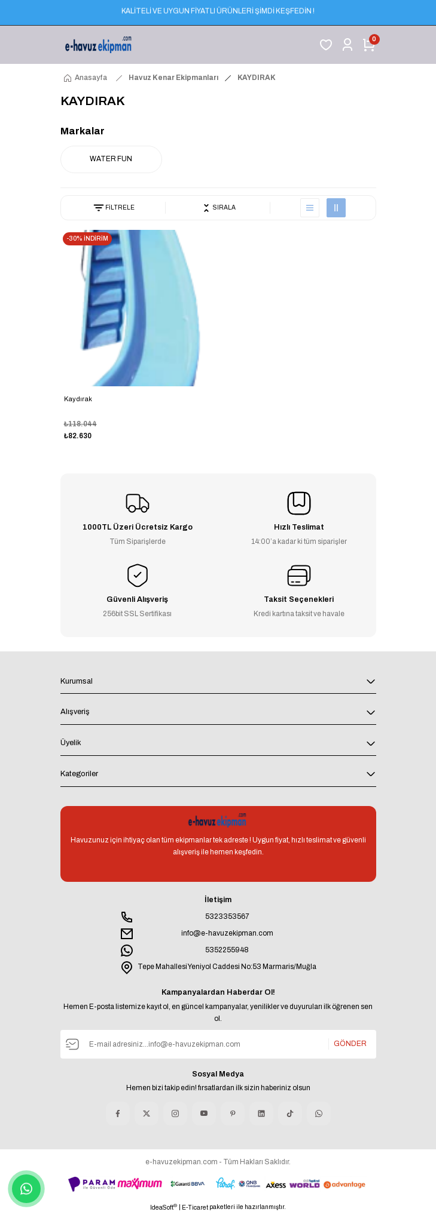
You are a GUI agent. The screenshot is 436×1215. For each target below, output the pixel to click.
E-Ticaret (195, 1207)
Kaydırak (78, 398)
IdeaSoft (163, 1207)
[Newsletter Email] (218, 1044)
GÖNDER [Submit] (350, 1043)
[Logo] (99, 45)
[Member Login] (347, 45)
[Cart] (369, 45)
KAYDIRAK (256, 77)
